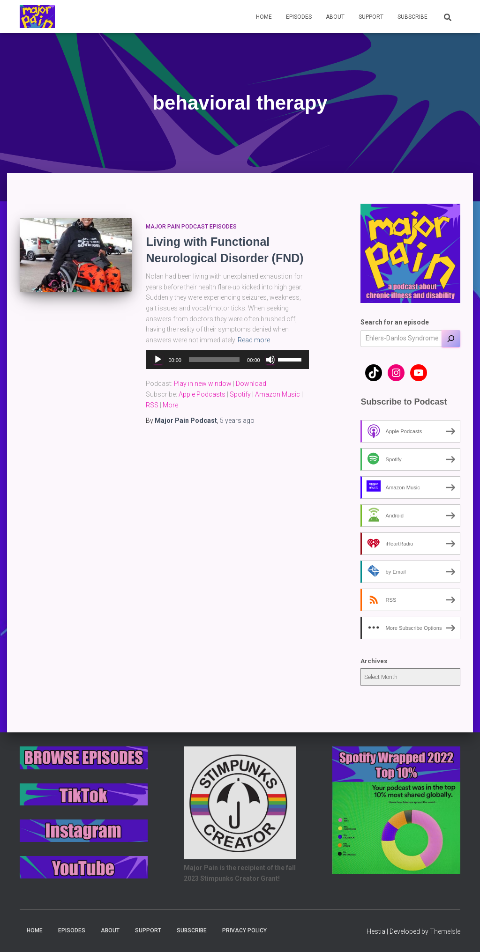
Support (371, 17)
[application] (227, 359)
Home (264, 17)
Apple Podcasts (202, 394)
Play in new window (203, 383)
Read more (254, 340)
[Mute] (270, 359)
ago (237, 420)
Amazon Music (277, 394)
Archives (373, 660)
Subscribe (413, 17)
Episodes (299, 17)
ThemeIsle (445, 931)
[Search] (451, 338)
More (170, 405)
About (335, 17)
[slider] (214, 359)
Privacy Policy (244, 930)
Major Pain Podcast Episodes (191, 226)
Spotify (240, 394)
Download (251, 383)
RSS (152, 405)
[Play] (158, 359)
